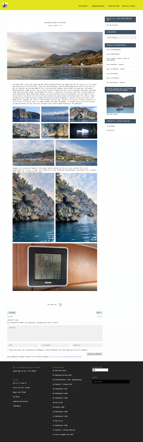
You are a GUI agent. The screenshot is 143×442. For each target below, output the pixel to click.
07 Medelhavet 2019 (60, 393)
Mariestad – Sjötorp (118, 77)
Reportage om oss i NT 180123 (24, 366)
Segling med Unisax (98, 4)
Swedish (97, 365)
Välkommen (17, 401)
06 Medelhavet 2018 (60, 388)
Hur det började (112, 20)
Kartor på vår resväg (128, 4)
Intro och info (83, 4)
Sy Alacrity (111, 125)
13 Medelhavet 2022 (60, 420)
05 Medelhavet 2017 (60, 384)
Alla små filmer (112, 109)
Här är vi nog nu (19, 378)
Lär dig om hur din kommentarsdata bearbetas (66, 352)
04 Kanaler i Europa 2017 (63, 379)
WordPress (42, 439)
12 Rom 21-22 (58, 416)
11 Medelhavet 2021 (60, 411)
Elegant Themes (27, 439)
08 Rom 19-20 (58, 398)
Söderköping (116, 44)
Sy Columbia (111, 121)
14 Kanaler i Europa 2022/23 (64, 425)
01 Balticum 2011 (59, 366)
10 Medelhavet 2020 (60, 407)
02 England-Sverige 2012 (62, 370)
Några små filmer (114, 4)
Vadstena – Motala (117, 59)
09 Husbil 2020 (58, 402)
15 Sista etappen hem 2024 (63, 429)
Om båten (16, 392)
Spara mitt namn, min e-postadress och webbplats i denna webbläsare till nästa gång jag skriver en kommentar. (49, 345)
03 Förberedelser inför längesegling (67, 375)
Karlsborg (114, 68)
